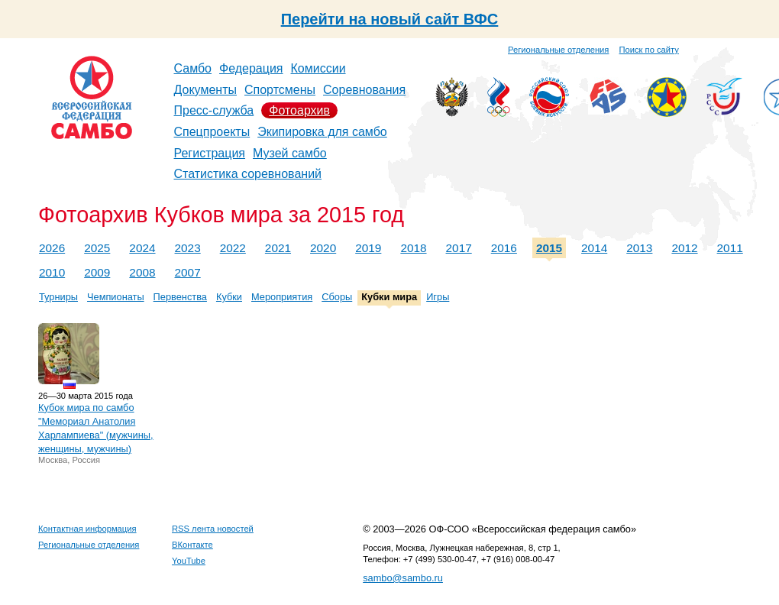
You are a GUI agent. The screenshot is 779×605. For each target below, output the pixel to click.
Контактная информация (87, 528)
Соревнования (364, 89)
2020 (323, 247)
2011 (730, 247)
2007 (188, 272)
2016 (504, 247)
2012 (684, 247)
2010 (52, 272)
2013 (639, 247)
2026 (52, 247)
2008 (142, 272)
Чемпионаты (115, 296)
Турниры (58, 296)
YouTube (188, 560)
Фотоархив (299, 110)
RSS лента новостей (213, 528)
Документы (205, 89)
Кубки (229, 296)
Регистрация (210, 153)
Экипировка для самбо (322, 131)
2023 (188, 247)
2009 (97, 272)
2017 (459, 247)
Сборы (337, 296)
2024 (142, 247)
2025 (97, 247)
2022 (233, 247)
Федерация (251, 68)
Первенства (180, 296)
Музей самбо (290, 153)
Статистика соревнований (248, 173)
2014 (594, 247)
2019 (368, 247)
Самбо (193, 68)
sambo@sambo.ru (403, 578)
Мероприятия (281, 296)
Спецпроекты (212, 131)
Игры (437, 296)
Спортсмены (279, 89)
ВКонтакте (192, 544)
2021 (278, 247)
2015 (549, 247)
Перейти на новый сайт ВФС (390, 19)
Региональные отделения (558, 49)
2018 (413, 247)
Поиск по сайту (649, 49)
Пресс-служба (214, 110)
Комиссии (318, 68)
